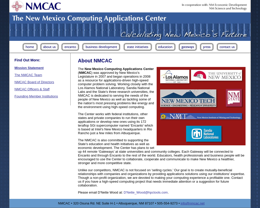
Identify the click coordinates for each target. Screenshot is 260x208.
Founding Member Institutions (36, 96)
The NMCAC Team (28, 75)
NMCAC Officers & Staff (32, 89)
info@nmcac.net (192, 203)
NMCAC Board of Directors (34, 82)
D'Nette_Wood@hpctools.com (146, 192)
